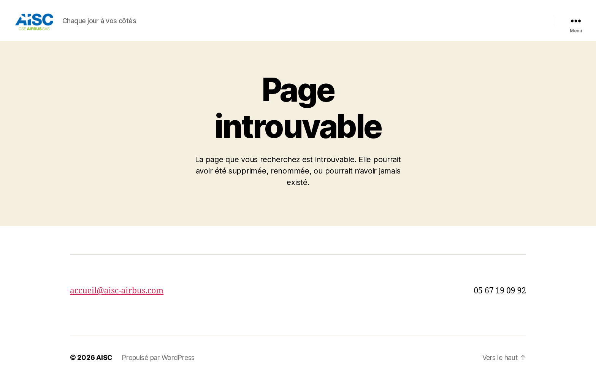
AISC (104, 357)
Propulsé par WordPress (158, 357)
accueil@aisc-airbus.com (116, 291)
